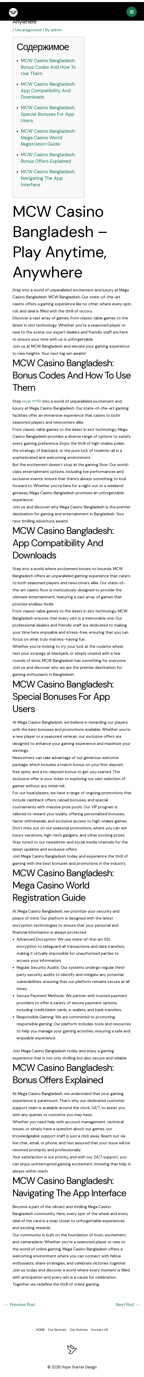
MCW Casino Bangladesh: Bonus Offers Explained (49, 156)
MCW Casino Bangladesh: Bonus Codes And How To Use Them (50, 66)
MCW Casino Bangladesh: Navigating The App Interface (49, 176)
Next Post (128, 1302)
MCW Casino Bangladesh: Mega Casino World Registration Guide (49, 136)
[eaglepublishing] (12, 12)
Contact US (106, 1327)
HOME (34, 1327)
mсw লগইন (32, 399)
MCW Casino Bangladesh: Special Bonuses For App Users (49, 113)
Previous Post (19, 1302)
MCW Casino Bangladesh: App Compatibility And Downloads (49, 90)
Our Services (56, 1327)
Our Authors (81, 1327)
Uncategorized (28, 30)
